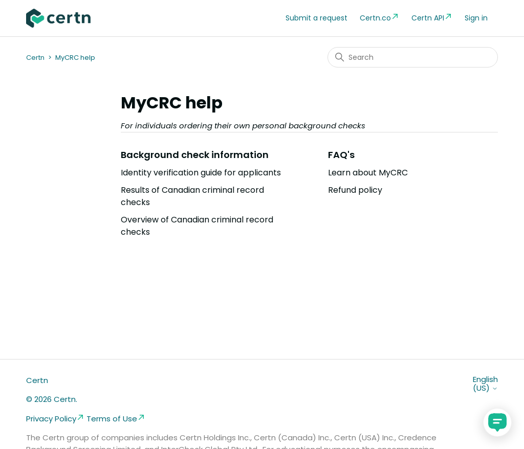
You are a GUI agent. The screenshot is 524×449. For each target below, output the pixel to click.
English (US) (485, 384)
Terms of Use (115, 418)
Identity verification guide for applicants (201, 172)
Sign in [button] (476, 18)
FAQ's (341, 154)
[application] (497, 422)
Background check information (195, 154)
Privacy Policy (55, 418)
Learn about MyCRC (368, 172)
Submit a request (316, 18)
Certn (35, 57)
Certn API (431, 17)
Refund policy (355, 190)
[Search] (413, 57)
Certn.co (379, 17)
